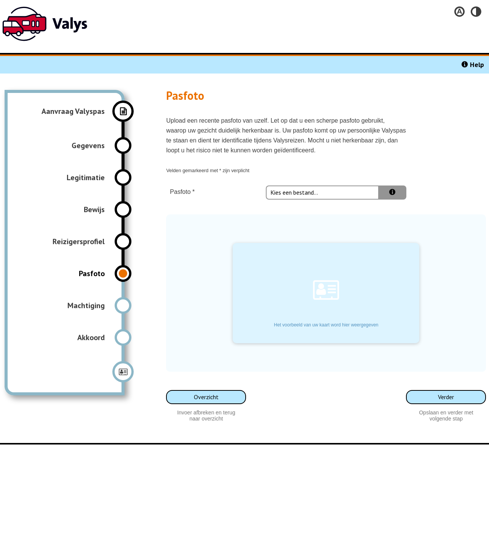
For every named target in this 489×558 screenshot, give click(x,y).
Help (477, 64)
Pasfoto (178, 192)
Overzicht (206, 397)
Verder (446, 397)
